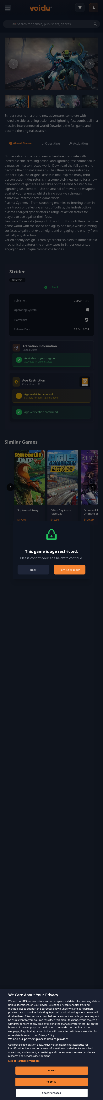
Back (33, 570)
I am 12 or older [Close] (69, 570)
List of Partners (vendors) (24, 1066)
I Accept (51, 1076)
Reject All (51, 1087)
